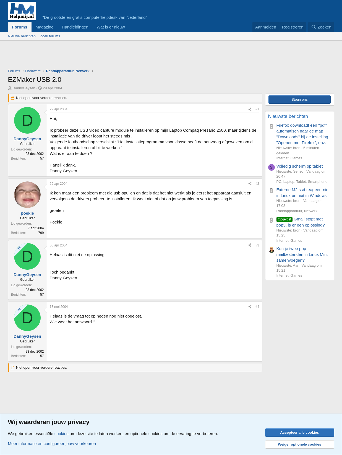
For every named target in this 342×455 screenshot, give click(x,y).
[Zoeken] (321, 27)
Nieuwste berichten (288, 116)
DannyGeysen (23, 88)
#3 (257, 245)
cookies (61, 433)
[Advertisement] (108, 55)
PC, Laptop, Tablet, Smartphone (302, 182)
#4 (257, 307)
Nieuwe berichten (22, 36)
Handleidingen (75, 27)
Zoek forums (50, 36)
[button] (129, 27)
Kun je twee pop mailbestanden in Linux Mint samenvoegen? (302, 254)
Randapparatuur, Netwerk (296, 211)
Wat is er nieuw (110, 27)
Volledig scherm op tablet (299, 166)
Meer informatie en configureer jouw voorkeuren (52, 443)
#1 (257, 109)
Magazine (45, 27)
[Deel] (250, 109)
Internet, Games (289, 158)
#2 (257, 184)
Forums (19, 27)
